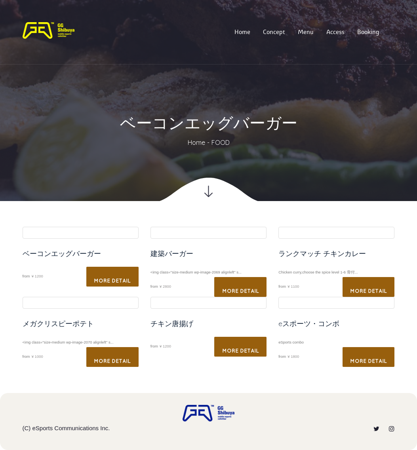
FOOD (220, 142)
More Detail (112, 280)
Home (196, 142)
